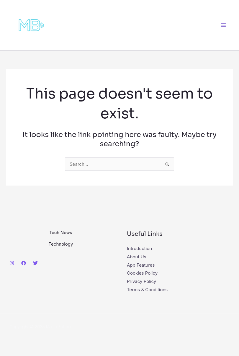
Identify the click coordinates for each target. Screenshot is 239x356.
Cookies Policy (142, 273)
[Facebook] (23, 263)
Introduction (139, 248)
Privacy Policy (141, 281)
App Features (141, 265)
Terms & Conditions (147, 289)
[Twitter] (35, 263)
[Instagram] (11, 263)
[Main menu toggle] (223, 25)
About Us (136, 257)
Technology (61, 244)
